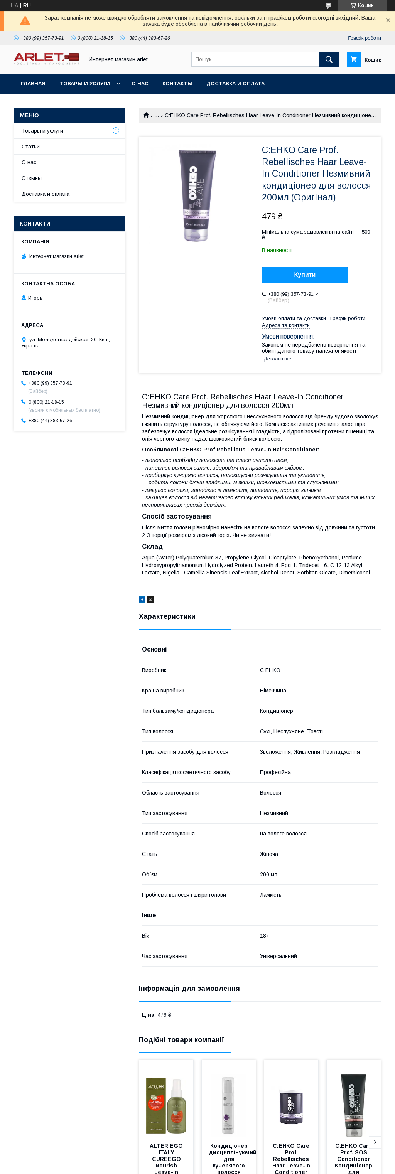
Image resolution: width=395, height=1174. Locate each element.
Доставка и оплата (235, 83)
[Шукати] (329, 59)
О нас (140, 83)
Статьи (31, 146)
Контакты (177, 83)
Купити (305, 274)
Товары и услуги (84, 83)
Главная (33, 83)
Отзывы (32, 178)
